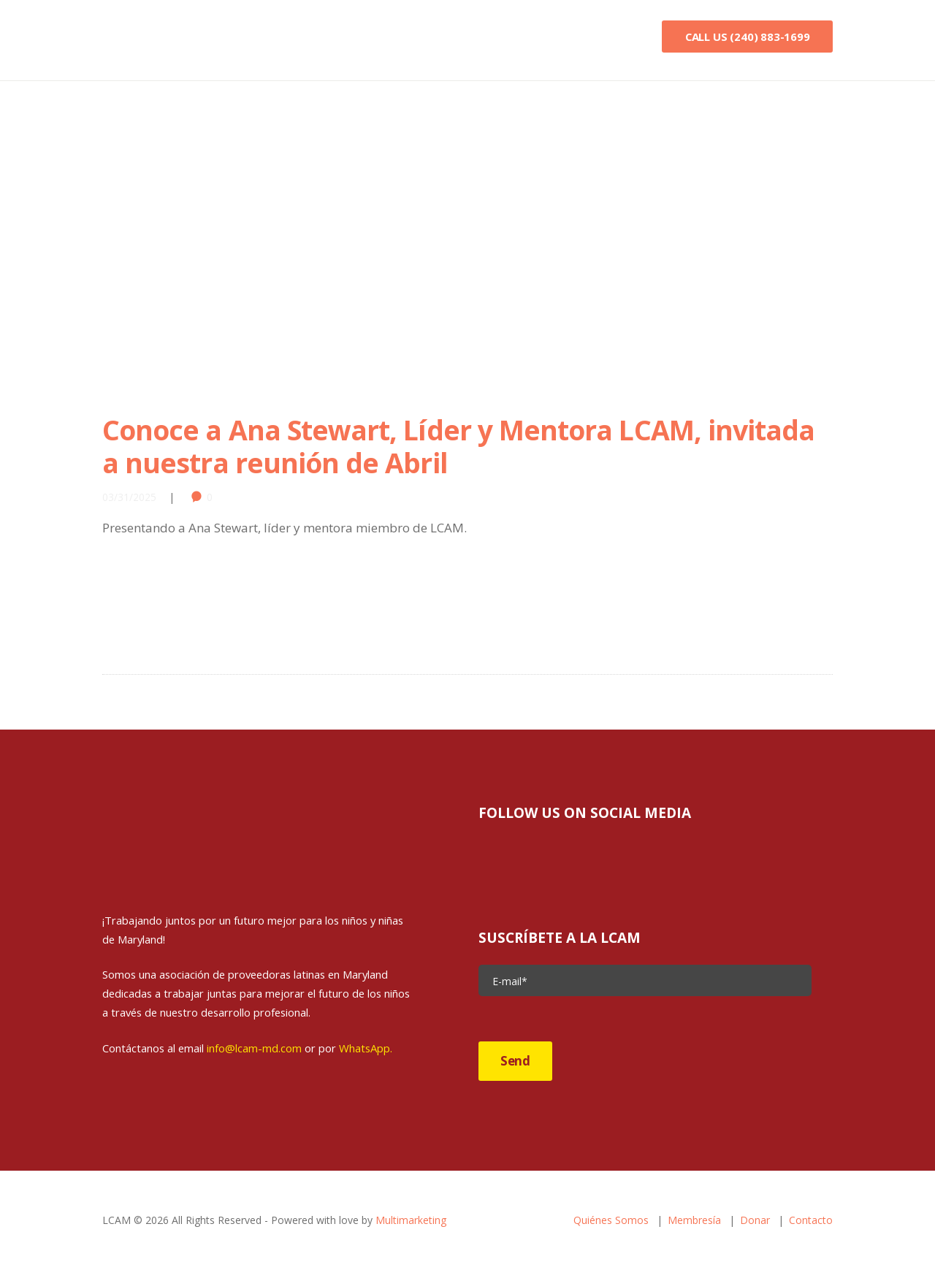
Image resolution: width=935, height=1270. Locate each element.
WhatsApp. (365, 1048)
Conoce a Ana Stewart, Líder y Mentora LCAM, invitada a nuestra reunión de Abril (458, 446)
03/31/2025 (129, 497)
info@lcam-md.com (254, 1048)
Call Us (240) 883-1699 (747, 36)
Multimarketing (410, 1220)
